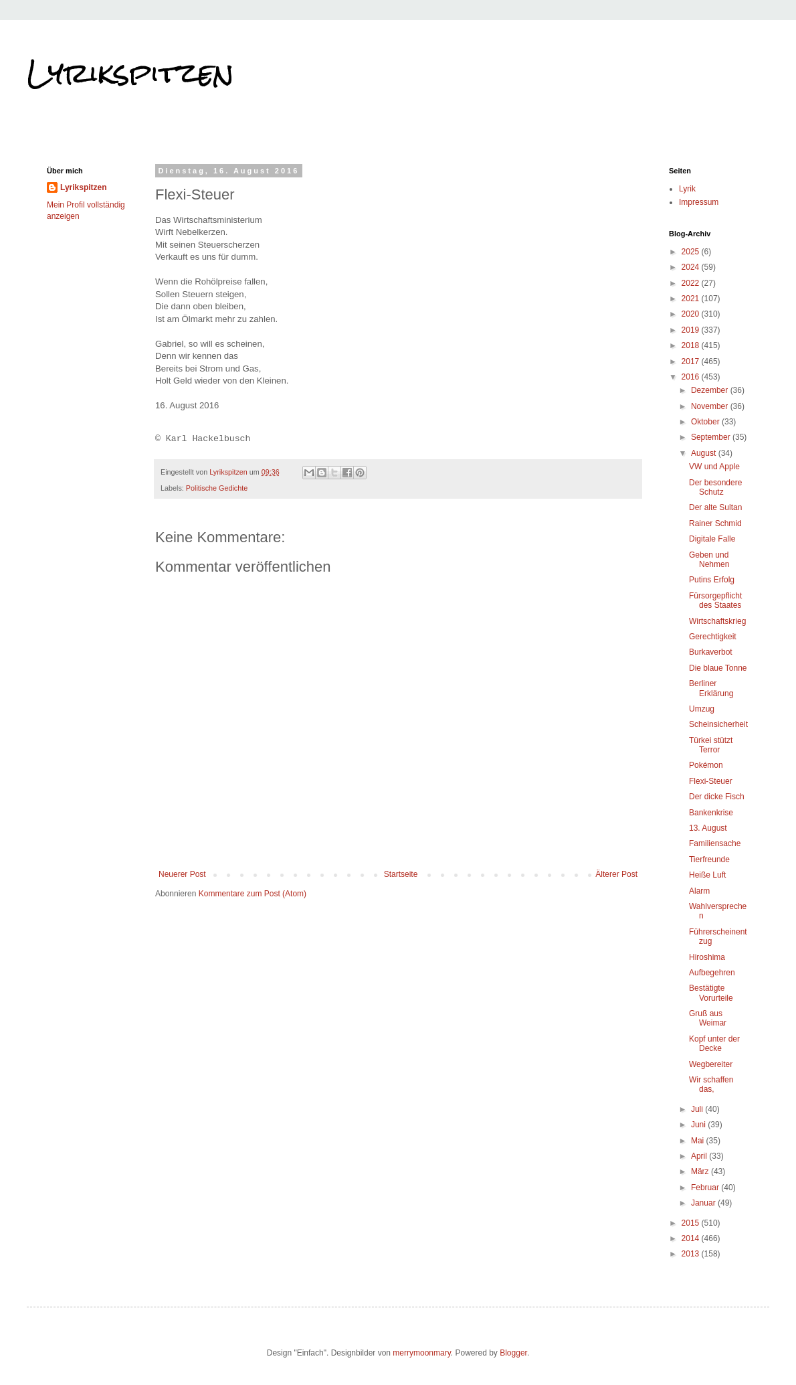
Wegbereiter (710, 1064)
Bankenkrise (711, 812)
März (701, 1171)
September (711, 437)
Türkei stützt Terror (710, 745)
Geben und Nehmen (709, 559)
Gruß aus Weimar (707, 1018)
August (704, 453)
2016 (692, 377)
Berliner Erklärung (711, 688)
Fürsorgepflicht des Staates (715, 600)
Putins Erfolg (711, 579)
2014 (692, 1238)
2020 (692, 314)
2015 (692, 1223)
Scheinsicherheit (718, 724)
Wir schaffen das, (711, 1084)
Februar (706, 1187)
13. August (708, 828)
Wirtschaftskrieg (717, 621)
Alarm (699, 891)
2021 (692, 298)
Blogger (513, 1353)
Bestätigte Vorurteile (711, 992)
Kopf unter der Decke (714, 1043)
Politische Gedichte (216, 488)
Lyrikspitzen (130, 73)
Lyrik (687, 188)
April (700, 1156)
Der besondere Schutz (715, 487)
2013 (692, 1253)
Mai (698, 1140)
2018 (692, 345)
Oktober (706, 421)
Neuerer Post (182, 874)
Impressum (698, 202)
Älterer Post (616, 874)
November (710, 406)
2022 (692, 283)
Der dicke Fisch (716, 796)
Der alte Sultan (715, 507)
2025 (692, 251)
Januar (704, 1203)
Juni (699, 1124)
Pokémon (706, 765)
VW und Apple (714, 466)
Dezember (710, 390)
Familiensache (714, 843)
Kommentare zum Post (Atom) (252, 893)
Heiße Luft (707, 875)
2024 (692, 267)
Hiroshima (707, 957)
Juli (698, 1109)
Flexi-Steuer (710, 781)
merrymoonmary (421, 1353)
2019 (692, 330)
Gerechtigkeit (712, 636)
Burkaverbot (710, 652)
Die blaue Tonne (718, 668)
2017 (692, 361)
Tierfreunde (709, 859)
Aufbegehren (712, 972)
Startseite (401, 874)
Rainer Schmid (715, 523)
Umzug (701, 709)
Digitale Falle (712, 539)
